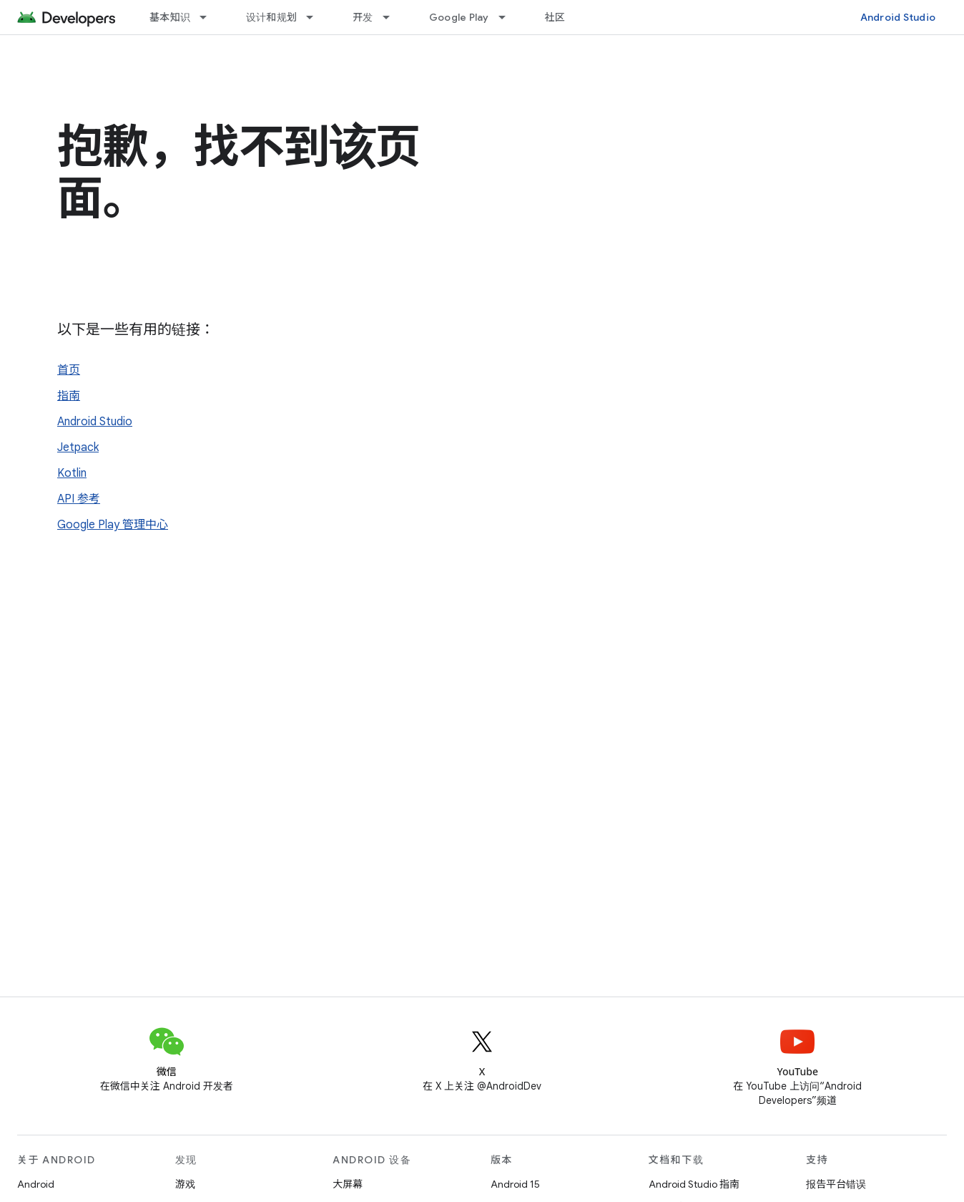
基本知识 (169, 17)
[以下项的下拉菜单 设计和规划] (316, 17)
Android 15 (515, 1184)
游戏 (185, 1184)
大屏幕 (348, 1184)
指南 (68, 396)
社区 (555, 17)
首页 (68, 370)
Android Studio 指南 (694, 1184)
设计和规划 (271, 17)
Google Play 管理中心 (112, 525)
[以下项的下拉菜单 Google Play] (508, 17)
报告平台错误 (836, 1184)
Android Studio (898, 17)
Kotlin (72, 473)
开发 (363, 17)
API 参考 (78, 499)
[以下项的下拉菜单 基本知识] (209, 17)
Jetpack (78, 447)
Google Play (459, 17)
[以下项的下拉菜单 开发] (392, 17)
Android (35, 1184)
